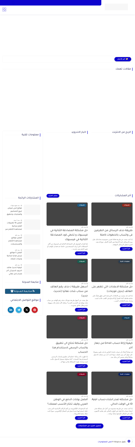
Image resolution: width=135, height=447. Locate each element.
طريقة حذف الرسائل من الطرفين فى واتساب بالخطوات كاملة (113, 233)
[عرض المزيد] (53, 196)
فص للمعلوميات (105, 442)
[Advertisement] (67, 37)
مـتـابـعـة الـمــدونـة (23, 291)
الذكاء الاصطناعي (53, 10)
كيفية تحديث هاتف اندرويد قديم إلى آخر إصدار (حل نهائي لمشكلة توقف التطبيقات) (14, 271)
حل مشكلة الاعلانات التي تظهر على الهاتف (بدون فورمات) (112, 289)
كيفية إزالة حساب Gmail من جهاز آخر (113, 345)
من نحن (53, 3)
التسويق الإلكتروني (71, 10)
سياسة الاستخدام (74, 3)
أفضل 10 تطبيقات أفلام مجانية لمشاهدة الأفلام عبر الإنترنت (13, 226)
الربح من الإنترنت (88, 10)
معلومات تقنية (37, 10)
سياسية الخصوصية (91, 3)
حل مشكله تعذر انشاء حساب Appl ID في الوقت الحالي (112, 402)
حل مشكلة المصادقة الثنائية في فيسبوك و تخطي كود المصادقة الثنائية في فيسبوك (69, 235)
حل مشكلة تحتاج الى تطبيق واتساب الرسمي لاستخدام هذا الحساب (70, 348)
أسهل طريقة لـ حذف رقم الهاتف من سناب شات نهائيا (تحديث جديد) (69, 291)
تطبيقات (26, 10)
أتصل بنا (62, 3)
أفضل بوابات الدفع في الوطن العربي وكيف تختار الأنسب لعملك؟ (67, 402)
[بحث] (4, 10)
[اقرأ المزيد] (126, 249)
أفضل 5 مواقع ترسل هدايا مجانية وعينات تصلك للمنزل (14, 256)
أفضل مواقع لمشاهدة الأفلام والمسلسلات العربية (15, 241)
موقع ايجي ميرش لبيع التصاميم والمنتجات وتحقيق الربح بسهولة (14, 211)
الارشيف (44, 3)
